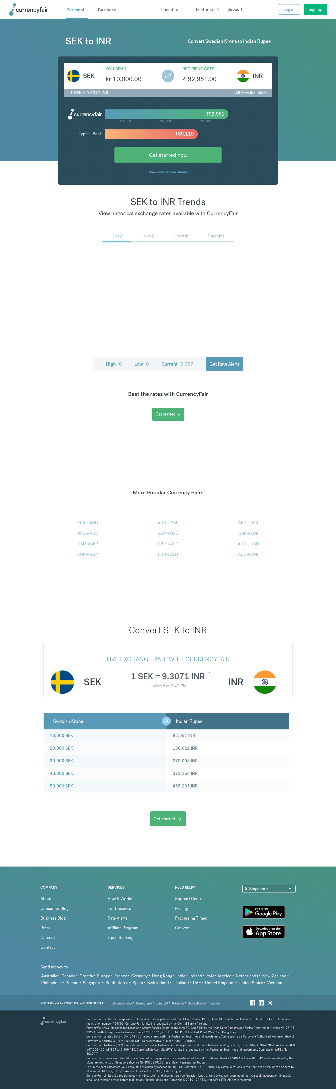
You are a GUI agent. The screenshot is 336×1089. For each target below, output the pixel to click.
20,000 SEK (61, 748)
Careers (47, 937)
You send (116, 69)
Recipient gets (198, 69)
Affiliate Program (123, 928)
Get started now (168, 154)
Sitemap (215, 1003)
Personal (75, 10)
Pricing (181, 908)
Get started (168, 414)
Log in (289, 9)
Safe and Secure (197, 1003)
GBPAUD (168, 544)
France (120, 976)
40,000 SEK (61, 773)
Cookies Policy (144, 1003)
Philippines (51, 983)
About (45, 898)
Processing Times (191, 918)
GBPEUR (248, 533)
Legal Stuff (162, 1003)
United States (251, 983)
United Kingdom (219, 983)
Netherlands (247, 976)
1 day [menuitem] (117, 236)
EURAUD (87, 523)
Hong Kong (162, 976)
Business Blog (53, 918)
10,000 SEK (61, 735)
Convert (182, 928)
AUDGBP (168, 523)
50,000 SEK (61, 786)
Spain (138, 983)
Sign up (315, 9)
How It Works (120, 898)
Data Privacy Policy (121, 1003)
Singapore (92, 983)
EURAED (168, 554)
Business (107, 10)
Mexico (225, 976)
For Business (119, 908)
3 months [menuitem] (215, 236)
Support (234, 9)
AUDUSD (248, 544)
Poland (72, 983)
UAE (197, 983)
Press (45, 928)
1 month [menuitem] (180, 236)
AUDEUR (248, 554)
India (180, 976)
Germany (139, 976)
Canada (68, 976)
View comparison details (168, 172)
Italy (210, 976)
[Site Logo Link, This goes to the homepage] (35, 9)
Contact (47, 947)
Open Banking (120, 937)
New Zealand (274, 976)
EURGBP (88, 554)
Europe (103, 976)
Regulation (178, 1003)
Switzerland (158, 983)
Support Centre (189, 898)
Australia (49, 976)
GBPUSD (168, 533)
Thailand (181, 983)
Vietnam (274, 983)
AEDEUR (248, 523)
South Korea (117, 983)
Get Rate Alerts (224, 364)
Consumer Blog (54, 908)
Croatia (86, 976)
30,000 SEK (61, 761)
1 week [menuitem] (147, 236)
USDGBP (87, 544)
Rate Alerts (117, 918)
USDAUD (87, 533)
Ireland (196, 976)
